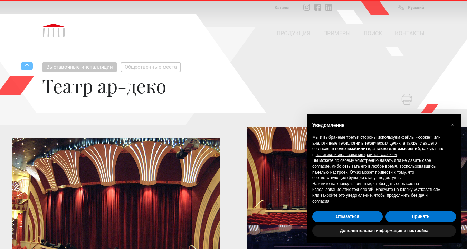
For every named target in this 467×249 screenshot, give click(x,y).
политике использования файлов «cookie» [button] (356, 154)
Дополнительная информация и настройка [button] (384, 230)
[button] (452, 124)
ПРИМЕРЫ (337, 33)
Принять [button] (421, 216)
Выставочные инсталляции (79, 67)
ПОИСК (373, 33)
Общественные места (151, 67)
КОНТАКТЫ (410, 33)
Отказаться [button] (347, 216)
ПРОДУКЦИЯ (293, 33)
